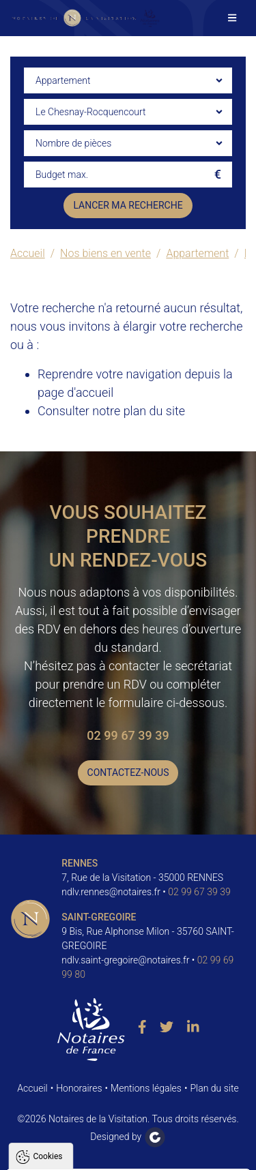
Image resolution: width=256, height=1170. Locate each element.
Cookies (47, 905)
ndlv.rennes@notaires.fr (110, 891)
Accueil (27, 253)
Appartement (197, 253)
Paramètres (128, 1153)
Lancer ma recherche (127, 205)
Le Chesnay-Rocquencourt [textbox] (90, 111)
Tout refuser (128, 1127)
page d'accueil (75, 392)
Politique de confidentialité (77, 1067)
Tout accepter (128, 1101)
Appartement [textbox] (62, 80)
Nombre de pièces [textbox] (73, 143)
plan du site (154, 411)
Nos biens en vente (105, 253)
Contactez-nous (128, 772)
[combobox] (128, 80)
